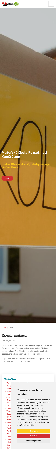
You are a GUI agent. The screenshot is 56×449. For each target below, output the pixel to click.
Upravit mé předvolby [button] (33, 441)
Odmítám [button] (33, 436)
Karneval (10, 436)
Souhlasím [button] (34, 431)
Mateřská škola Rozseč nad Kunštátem (24, 154)
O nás (7, 178)
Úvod (4, 328)
